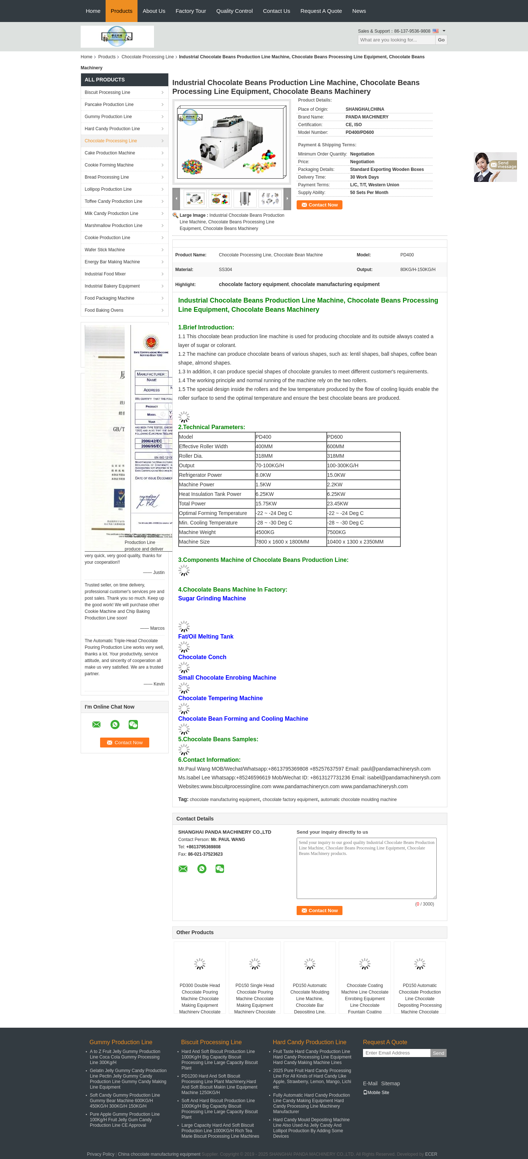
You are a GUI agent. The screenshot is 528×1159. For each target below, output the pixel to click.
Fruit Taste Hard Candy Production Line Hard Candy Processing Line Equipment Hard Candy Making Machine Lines (312, 1057)
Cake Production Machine (110, 153)
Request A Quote (321, 11)
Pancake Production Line (109, 104)
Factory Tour (191, 11)
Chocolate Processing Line (147, 56)
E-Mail (370, 1083)
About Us (154, 11)
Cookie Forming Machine (109, 165)
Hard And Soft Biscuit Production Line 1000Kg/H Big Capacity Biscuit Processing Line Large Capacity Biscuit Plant (220, 1060)
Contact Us (276, 11)
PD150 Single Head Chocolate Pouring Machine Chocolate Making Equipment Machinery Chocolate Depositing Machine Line (255, 1005)
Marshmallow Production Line (113, 225)
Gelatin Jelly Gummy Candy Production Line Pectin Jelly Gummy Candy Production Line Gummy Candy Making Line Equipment (128, 1079)
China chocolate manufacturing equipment (159, 1154)
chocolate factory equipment (290, 799)
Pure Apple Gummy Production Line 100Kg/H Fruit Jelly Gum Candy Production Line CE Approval (125, 1120)
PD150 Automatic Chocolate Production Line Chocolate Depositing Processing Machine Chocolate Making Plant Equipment (419, 1005)
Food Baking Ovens (104, 310)
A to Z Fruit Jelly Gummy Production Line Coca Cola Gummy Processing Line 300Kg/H (125, 1057)
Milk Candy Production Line (111, 213)
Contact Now (323, 205)
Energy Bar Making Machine (112, 261)
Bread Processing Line (107, 177)
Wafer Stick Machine (105, 249)
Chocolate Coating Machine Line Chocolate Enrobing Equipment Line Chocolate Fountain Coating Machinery (365, 1002)
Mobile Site (376, 1092)
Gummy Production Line (108, 116)
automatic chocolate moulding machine (359, 799)
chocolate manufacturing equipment (225, 799)
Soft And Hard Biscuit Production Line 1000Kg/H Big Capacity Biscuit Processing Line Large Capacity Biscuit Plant (220, 1109)
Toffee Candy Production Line (113, 201)
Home (93, 11)
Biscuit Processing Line (107, 92)
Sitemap (390, 1083)
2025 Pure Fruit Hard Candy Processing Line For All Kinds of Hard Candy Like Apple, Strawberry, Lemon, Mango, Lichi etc (312, 1079)
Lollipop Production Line (108, 189)
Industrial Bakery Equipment (112, 286)
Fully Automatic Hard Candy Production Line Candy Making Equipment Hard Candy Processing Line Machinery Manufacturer (311, 1103)
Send (438, 1053)
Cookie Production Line (107, 237)
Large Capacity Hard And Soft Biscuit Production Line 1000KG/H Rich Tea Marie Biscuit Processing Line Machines (220, 1131)
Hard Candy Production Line (112, 128)
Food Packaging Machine (109, 298)
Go (441, 40)
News (359, 11)
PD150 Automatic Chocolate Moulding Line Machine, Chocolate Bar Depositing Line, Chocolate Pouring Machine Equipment (309, 1005)
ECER (431, 1154)
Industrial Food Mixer (105, 274)
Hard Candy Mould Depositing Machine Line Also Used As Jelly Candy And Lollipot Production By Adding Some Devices (311, 1128)
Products (121, 11)
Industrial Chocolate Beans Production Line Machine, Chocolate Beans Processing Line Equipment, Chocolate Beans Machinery (232, 222)
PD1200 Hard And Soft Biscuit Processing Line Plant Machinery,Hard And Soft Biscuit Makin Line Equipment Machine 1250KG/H (219, 1084)
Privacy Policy (100, 1154)
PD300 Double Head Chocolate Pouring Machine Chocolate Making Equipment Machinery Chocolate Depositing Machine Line (200, 1005)
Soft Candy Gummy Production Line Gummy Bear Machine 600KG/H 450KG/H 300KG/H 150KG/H (125, 1101)
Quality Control (234, 11)
